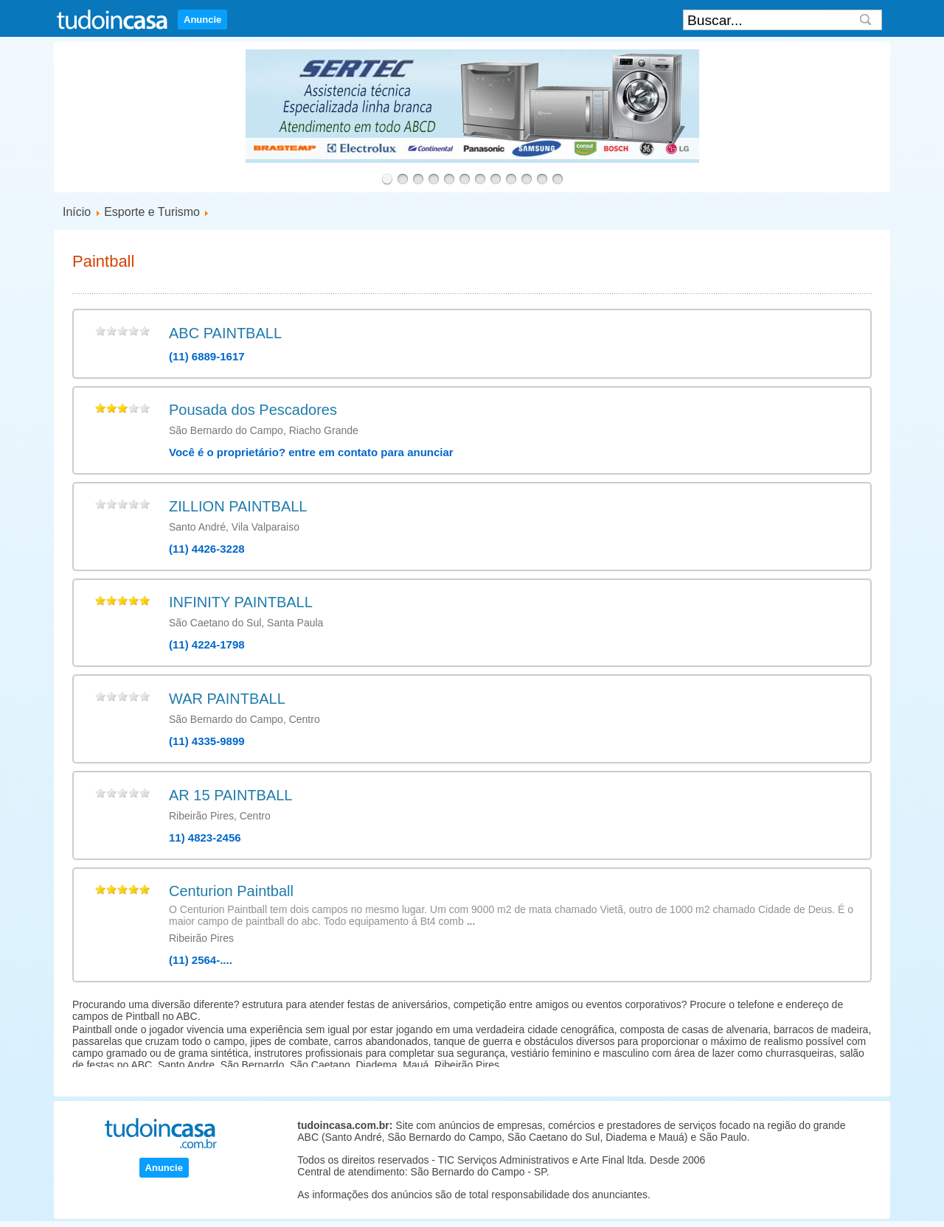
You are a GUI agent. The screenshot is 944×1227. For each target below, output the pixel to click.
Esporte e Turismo (152, 212)
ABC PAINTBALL (225, 333)
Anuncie (202, 19)
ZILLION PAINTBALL (238, 506)
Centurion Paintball (231, 891)
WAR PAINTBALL (227, 699)
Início (77, 212)
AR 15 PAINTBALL (230, 795)
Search (866, 20)
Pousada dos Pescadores (253, 410)
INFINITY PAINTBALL (241, 602)
